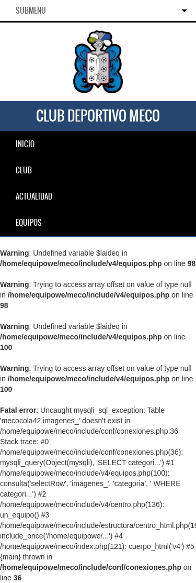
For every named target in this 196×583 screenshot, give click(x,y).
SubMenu (31, 10)
